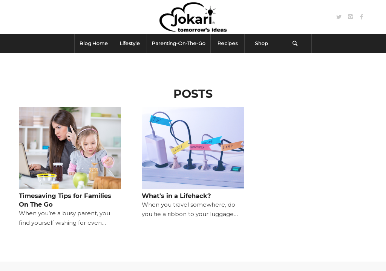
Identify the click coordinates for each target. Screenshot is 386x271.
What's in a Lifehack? (176, 195)
